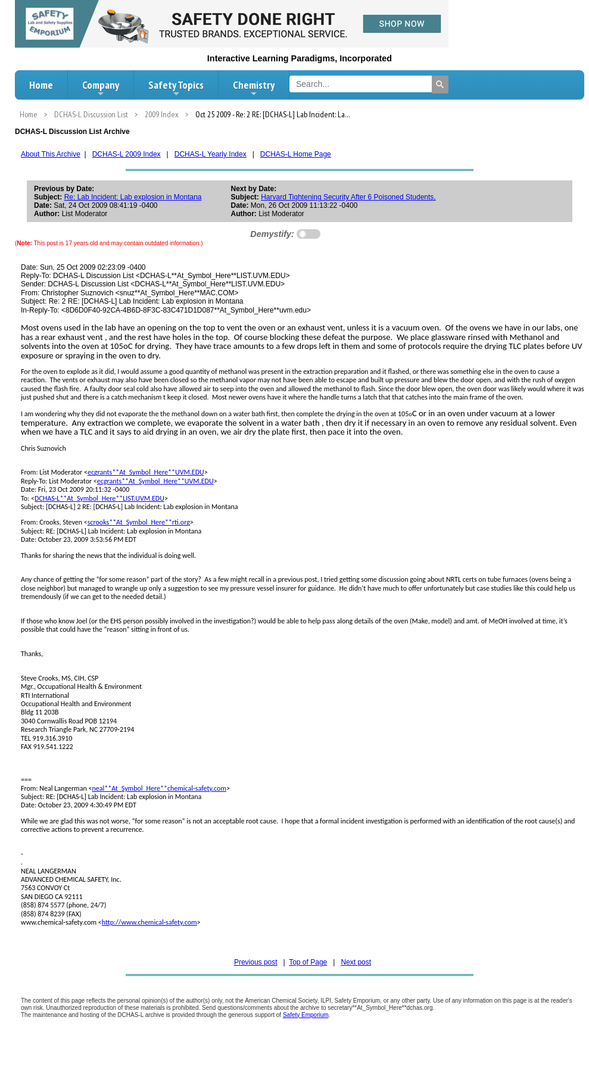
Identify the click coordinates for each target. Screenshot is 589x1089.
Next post (356, 962)
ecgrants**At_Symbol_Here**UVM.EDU (146, 472)
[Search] (440, 84)
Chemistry (254, 88)
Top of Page (308, 962)
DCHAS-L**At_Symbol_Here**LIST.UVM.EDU (99, 498)
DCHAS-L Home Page (295, 154)
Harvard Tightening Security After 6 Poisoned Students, (348, 197)
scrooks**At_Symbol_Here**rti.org (139, 522)
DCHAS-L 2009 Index (126, 154)
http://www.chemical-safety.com (149, 922)
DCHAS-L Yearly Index (210, 154)
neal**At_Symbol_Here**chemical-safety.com (159, 788)
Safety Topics (176, 88)
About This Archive (50, 154)
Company (100, 88)
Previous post (256, 962)
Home (41, 85)
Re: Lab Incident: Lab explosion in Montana (133, 197)
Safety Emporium (306, 1015)
